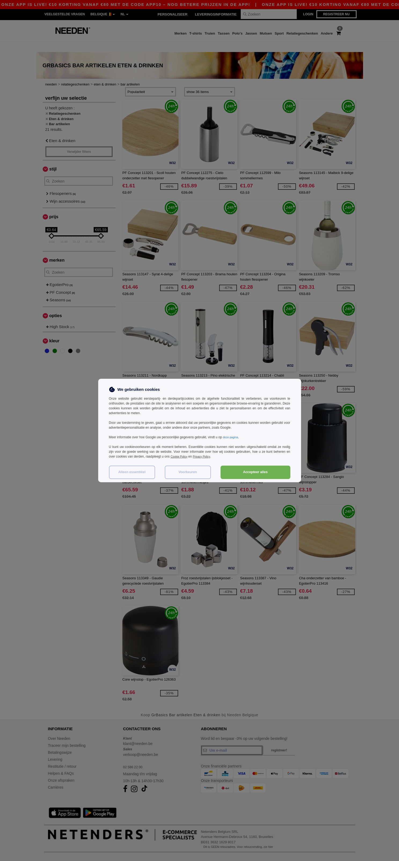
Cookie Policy (180, 456)
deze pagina (231, 437)
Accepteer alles (255, 472)
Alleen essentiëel (131, 472)
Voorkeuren (187, 472)
